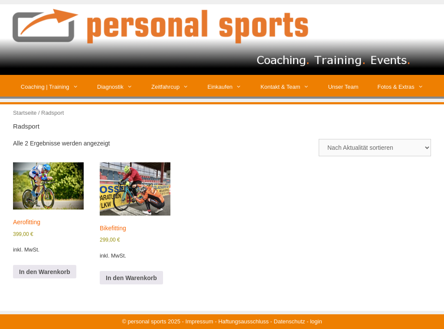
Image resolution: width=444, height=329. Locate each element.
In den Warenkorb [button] (44, 271)
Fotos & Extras (405, 87)
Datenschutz (289, 321)
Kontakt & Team (290, 87)
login (316, 321)
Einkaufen (229, 87)
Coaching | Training (54, 87)
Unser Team (343, 87)
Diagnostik (119, 87)
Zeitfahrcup (174, 87)
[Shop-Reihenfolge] (375, 147)
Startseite (24, 113)
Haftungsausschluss (243, 321)
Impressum (199, 321)
